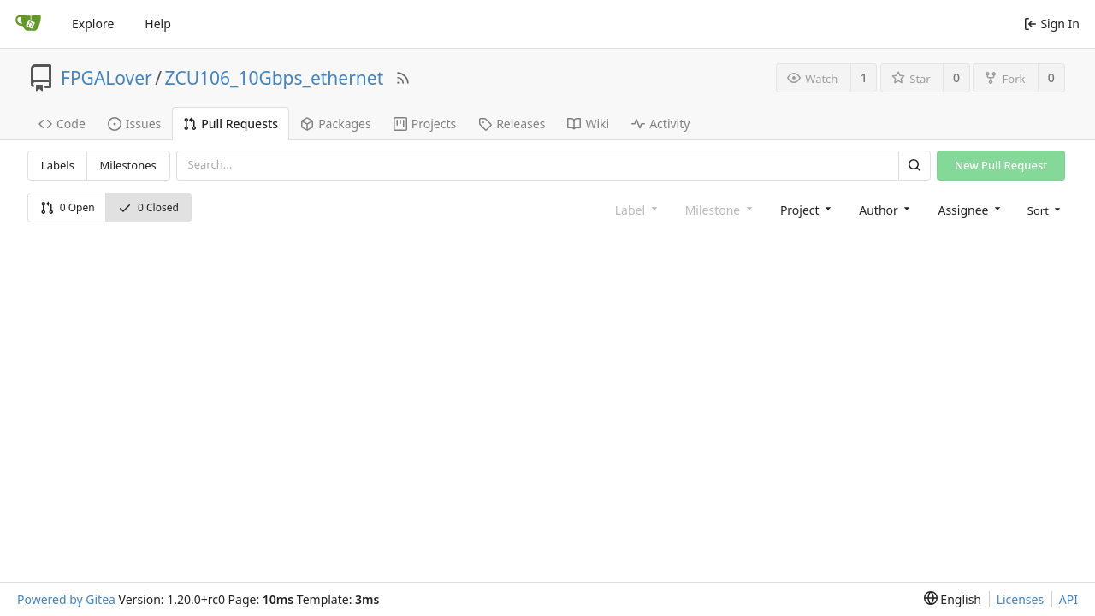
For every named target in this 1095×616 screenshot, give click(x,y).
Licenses (1021, 599)
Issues (134, 124)
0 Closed (148, 207)
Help (158, 23)
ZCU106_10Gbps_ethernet (274, 77)
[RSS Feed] (403, 78)
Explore (93, 23)
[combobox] (804, 209)
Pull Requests (230, 124)
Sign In (1051, 23)
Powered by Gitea (66, 599)
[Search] (914, 166)
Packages (335, 124)
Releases (511, 124)
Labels (57, 165)
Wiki (588, 124)
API (1068, 599)
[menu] (1042, 209)
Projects (425, 124)
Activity (660, 124)
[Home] (28, 23)
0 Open (67, 207)
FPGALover (106, 77)
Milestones (128, 165)
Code (62, 124)
